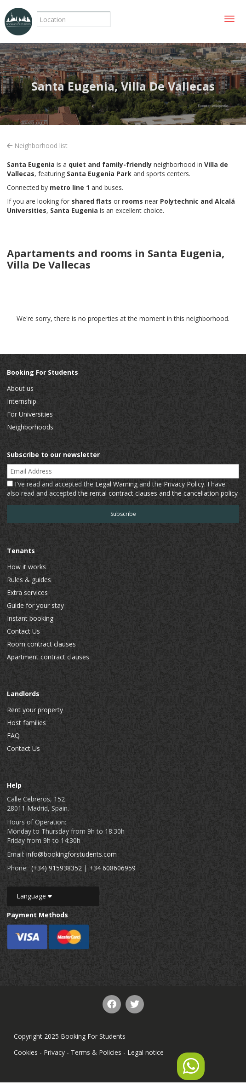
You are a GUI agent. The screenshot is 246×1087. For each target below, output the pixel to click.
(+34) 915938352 (56, 868)
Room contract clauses (41, 644)
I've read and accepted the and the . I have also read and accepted (122, 489)
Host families (26, 722)
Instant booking (30, 618)
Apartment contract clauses (48, 656)
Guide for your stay (35, 605)
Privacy (54, 1052)
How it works (26, 566)
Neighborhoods (30, 427)
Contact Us (23, 631)
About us (20, 388)
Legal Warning (116, 484)
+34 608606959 (112, 868)
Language (34, 896)
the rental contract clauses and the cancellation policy (158, 493)
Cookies (26, 1052)
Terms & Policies (96, 1052)
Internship (21, 401)
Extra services (27, 592)
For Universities (30, 414)
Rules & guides (29, 579)
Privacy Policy (184, 484)
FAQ (13, 735)
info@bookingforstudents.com (71, 854)
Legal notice (145, 1052)
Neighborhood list (37, 145)
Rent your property (35, 709)
